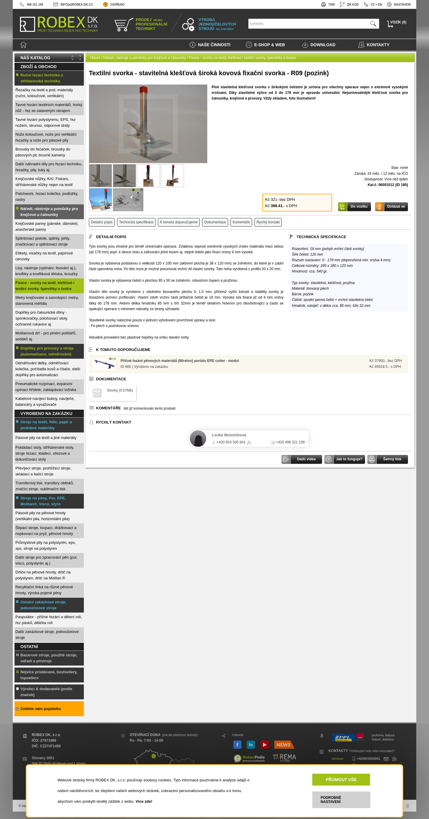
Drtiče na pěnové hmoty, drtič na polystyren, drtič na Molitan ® (43, 575)
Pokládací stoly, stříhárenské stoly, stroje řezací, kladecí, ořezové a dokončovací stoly (44, 453)
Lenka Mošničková (229, 435)
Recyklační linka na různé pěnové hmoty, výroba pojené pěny (44, 590)
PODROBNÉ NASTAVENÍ (331, 800)
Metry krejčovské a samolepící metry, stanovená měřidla (47, 300)
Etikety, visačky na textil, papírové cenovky (44, 256)
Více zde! (144, 801)
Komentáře (241, 222)
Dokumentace (215, 222)
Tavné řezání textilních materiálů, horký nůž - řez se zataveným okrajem (48, 107)
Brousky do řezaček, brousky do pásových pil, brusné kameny (42, 152)
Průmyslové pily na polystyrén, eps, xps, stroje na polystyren (45, 545)
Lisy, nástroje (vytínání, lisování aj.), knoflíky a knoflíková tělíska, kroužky (46, 271)
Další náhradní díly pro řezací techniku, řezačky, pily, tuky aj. (48, 167)
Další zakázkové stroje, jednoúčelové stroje (47, 634)
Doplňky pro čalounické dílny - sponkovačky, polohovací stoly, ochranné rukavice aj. (41, 318)
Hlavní (95, 58)
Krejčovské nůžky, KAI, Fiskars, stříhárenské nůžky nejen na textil (44, 182)
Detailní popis (102, 222)
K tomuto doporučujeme (179, 222)
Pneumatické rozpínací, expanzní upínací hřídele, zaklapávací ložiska (45, 387)
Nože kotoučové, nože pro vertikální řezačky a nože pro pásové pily (46, 137)
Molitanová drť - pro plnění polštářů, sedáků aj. (45, 336)
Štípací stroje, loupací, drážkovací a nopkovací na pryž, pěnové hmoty (45, 530)
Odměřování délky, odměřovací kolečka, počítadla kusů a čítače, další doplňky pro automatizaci (47, 369)
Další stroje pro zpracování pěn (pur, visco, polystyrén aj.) (46, 560)
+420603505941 (365, 758)
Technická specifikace (136, 222)
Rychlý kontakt (268, 222)
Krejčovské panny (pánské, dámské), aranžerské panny (47, 226)
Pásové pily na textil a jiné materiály (45, 437)
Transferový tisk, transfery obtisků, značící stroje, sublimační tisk (44, 486)
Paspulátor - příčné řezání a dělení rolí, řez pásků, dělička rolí (48, 620)
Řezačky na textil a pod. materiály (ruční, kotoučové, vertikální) (44, 93)
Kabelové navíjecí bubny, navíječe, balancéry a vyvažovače (45, 401)
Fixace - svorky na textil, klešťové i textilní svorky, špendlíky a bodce (44, 286)
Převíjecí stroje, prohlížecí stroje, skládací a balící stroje (43, 471)
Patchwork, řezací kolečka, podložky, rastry (46, 196)
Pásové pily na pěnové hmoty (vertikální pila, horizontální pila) (42, 516)
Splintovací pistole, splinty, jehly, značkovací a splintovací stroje (42, 241)
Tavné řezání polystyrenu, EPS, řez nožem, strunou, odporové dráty (45, 122)
